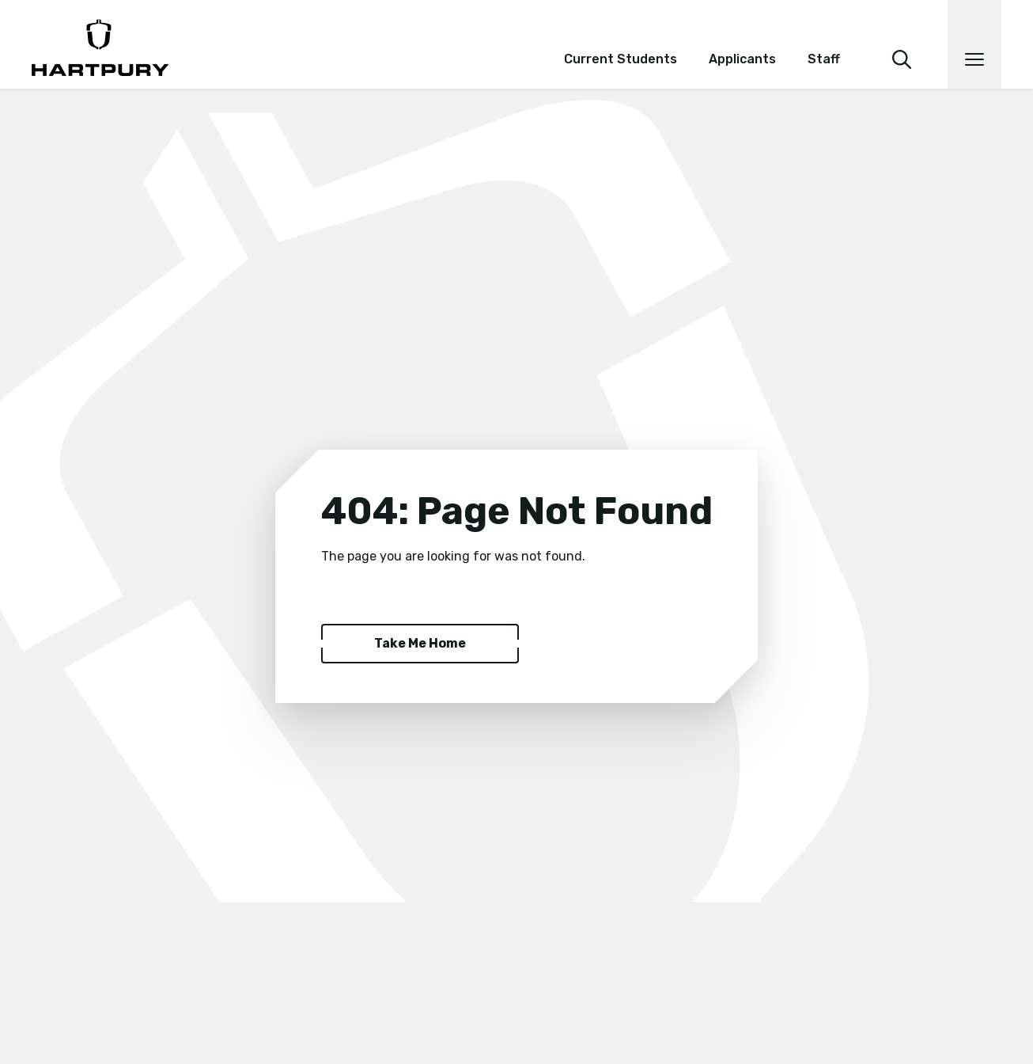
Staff (824, 58)
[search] (901, 38)
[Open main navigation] (974, 44)
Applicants (742, 58)
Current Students (620, 58)
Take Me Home (420, 643)
